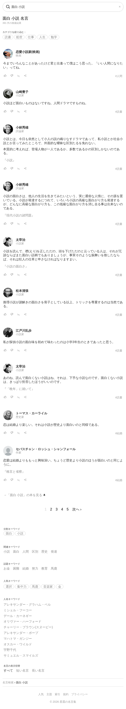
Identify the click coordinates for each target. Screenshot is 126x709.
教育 (44, 568)
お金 (7, 568)
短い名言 (22, 670)
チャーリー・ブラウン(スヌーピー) (28, 627)
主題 (49, 694)
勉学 (54, 37)
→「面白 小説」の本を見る (24, 495)
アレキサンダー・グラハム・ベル (27, 604)
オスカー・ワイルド (18, 644)
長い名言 (38, 670)
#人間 (118, 76)
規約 (66, 694)
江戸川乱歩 (24, 330)
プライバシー (79, 694)
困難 (16, 568)
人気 (41, 694)
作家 (18, 452)
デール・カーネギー (18, 616)
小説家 (20, 95)
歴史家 (20, 417)
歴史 (44, 551)
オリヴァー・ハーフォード (22, 621)
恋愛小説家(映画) (28, 52)
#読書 (118, 111)
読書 (8, 37)
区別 (35, 551)
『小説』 (9, 160)
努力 (35, 568)
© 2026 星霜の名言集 (63, 701)
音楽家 (48, 586)
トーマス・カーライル (31, 413)
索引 (57, 694)
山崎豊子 (22, 92)
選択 (9, 586)
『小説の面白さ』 (15, 266)
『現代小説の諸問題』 (19, 215)
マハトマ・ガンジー (18, 638)
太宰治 (20, 239)
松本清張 (22, 290)
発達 (54, 551)
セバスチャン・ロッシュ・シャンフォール (46, 449)
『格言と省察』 (14, 471)
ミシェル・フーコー (18, 610)
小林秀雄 (22, 127)
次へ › (77, 509)
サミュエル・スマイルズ (21, 655)
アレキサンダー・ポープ (21, 633)
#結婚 (118, 433)
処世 (19, 37)
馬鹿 (54, 568)
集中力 (22, 586)
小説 (20, 533)
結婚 (25, 568)
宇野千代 (10, 649)
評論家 (20, 131)
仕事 (31, 37)
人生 (42, 37)
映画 (18, 55)
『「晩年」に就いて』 (19, 389)
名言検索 (8, 682)
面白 (9, 533)
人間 (25, 551)
